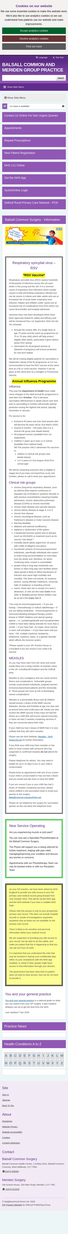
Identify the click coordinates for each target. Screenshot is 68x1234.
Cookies (6, 1137)
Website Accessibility (12, 1132)
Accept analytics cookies (34, 30)
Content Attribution (11, 1143)
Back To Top (8, 1105)
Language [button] (41, 57)
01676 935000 (10, 1171)
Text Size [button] (58, 57)
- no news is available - (20, 106)
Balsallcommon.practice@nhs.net (25, 797)
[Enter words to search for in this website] (29, 78)
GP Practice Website (12, 1205)
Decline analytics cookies (34, 38)
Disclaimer (7, 1121)
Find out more (34, 46)
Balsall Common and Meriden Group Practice (32, 67)
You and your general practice (19, 1000)
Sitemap (6, 1100)
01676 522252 (10, 1189)
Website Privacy (10, 1126)
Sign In (5, 1094)
